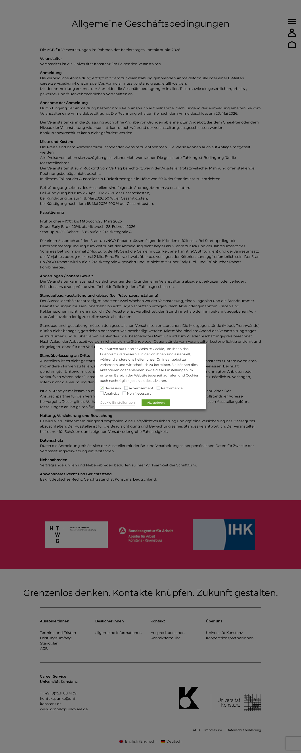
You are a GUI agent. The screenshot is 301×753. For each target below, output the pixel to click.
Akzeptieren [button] (156, 402)
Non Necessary (139, 394)
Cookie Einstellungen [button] (117, 403)
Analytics (111, 394)
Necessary (112, 388)
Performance (172, 388)
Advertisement (141, 388)
